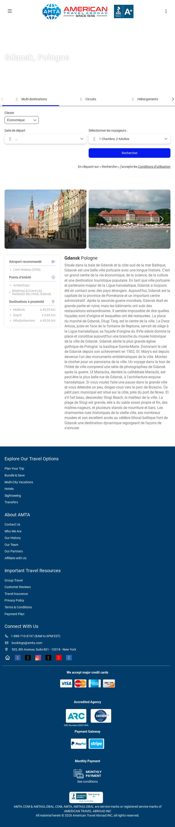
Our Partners (14, 551)
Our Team (11, 544)
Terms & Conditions (18, 607)
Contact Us (12, 524)
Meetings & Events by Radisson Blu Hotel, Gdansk (30, 292)
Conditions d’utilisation (154, 166)
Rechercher (130, 153)
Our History (13, 538)
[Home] (7, 657)
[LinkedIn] (69, 657)
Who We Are (13, 531)
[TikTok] (48, 657)
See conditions (87, 781)
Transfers (11, 502)
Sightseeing (13, 495)
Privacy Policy (14, 600)
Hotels (9, 489)
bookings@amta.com (23, 643)
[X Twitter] (28, 657)
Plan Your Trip (14, 468)
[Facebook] (18, 657)
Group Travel (14, 580)
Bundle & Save (15, 475)
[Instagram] (38, 657)
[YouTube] (59, 657)
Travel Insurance (16, 594)
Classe (9, 113)
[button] (165, 11)
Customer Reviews (18, 587)
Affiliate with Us (15, 558)
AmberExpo (19, 285)
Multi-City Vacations (19, 482)
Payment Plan (14, 614)
